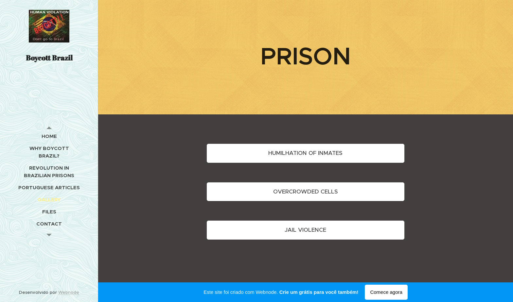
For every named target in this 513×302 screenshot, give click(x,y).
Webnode (68, 292)
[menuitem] (49, 136)
